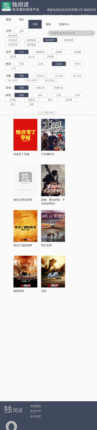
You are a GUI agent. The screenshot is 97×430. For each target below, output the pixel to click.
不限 (21, 63)
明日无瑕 (46, 245)
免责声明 (35, 411)
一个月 (12, 68)
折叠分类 (46, 113)
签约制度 (35, 416)
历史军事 (12, 44)
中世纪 (12, 99)
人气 (21, 52)
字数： (10, 75)
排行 (21, 19)
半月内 (77, 63)
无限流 (31, 99)
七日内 (58, 63)
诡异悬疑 (31, 44)
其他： (10, 87)
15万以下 (40, 75)
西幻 (50, 99)
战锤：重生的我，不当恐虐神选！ (53, 201)
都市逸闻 (68, 40)
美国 (31, 104)
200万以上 (50, 80)
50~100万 (13, 80)
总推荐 (58, 52)
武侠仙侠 (12, 40)
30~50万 (77, 75)
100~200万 (31, 80)
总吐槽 (50, 56)
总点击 (31, 56)
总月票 (12, 56)
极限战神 (18, 291)
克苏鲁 (68, 99)
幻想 (58, 95)
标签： (10, 95)
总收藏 (77, 52)
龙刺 (43, 291)
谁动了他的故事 (22, 245)
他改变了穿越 (21, 154)
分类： (10, 31)
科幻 (13, 104)
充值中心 (64, 24)
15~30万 (58, 75)
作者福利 (35, 405)
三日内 (40, 63)
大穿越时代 (47, 154)
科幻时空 (50, 40)
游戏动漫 (31, 40)
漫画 (48, 24)
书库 (35, 24)
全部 (21, 31)
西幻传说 (12, 35)
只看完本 (40, 87)
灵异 (40, 95)
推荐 (8, 19)
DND (77, 95)
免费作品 (58, 87)
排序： (10, 52)
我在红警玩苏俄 (22, 199)
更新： (10, 63)
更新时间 (40, 52)
